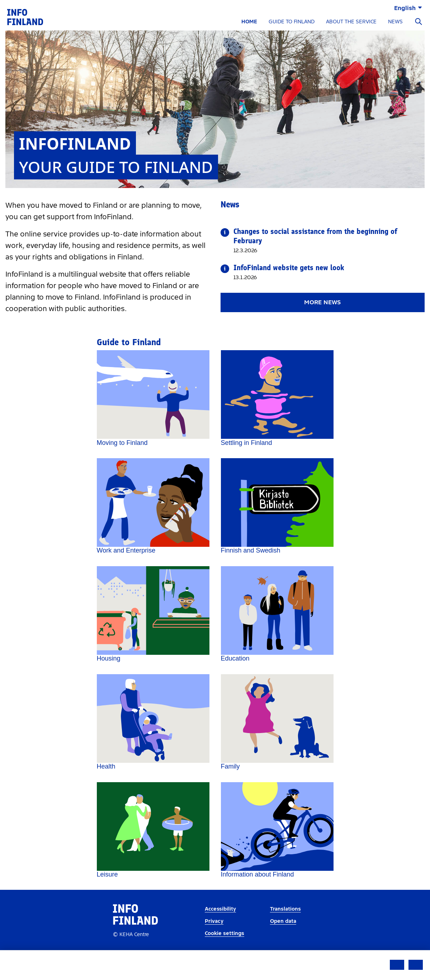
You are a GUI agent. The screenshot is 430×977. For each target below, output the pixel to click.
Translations (285, 928)
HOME (249, 22)
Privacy (214, 939)
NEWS (395, 22)
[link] (25, 16)
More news (322, 302)
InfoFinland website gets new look (288, 267)
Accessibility (220, 928)
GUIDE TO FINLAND (292, 22)
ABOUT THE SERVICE (351, 22)
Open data (283, 939)
